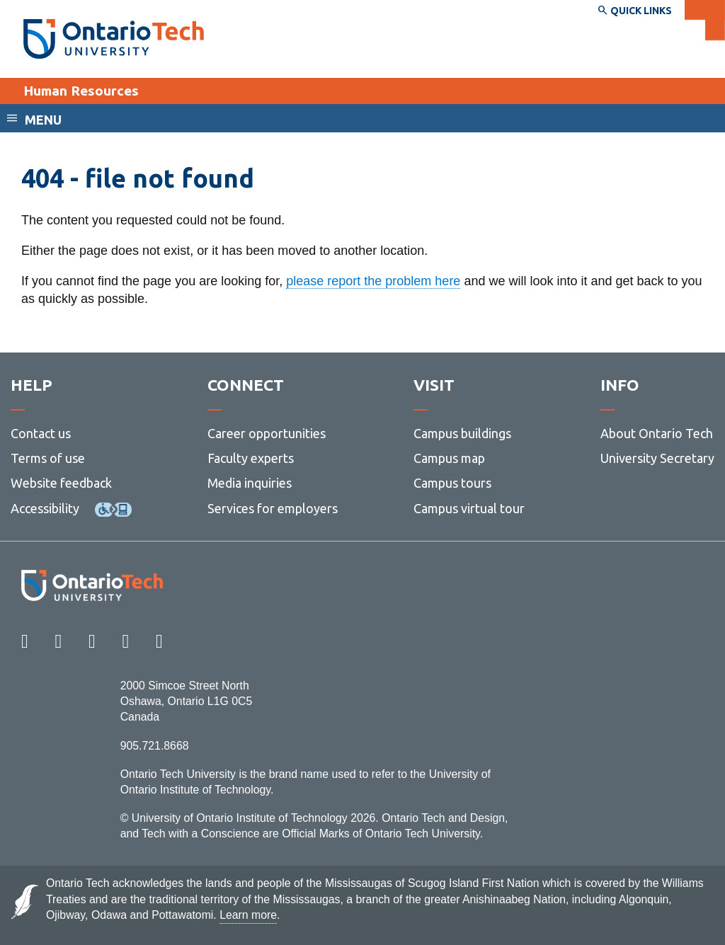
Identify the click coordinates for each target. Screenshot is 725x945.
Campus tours (452, 483)
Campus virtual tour (469, 508)
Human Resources (81, 90)
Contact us (41, 433)
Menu (43, 120)
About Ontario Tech (656, 433)
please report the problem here (373, 281)
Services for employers (272, 508)
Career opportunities (266, 433)
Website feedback (61, 483)
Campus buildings (462, 433)
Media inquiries (249, 483)
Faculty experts (250, 458)
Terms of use (48, 458)
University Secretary (657, 458)
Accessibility (45, 508)
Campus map (449, 458)
